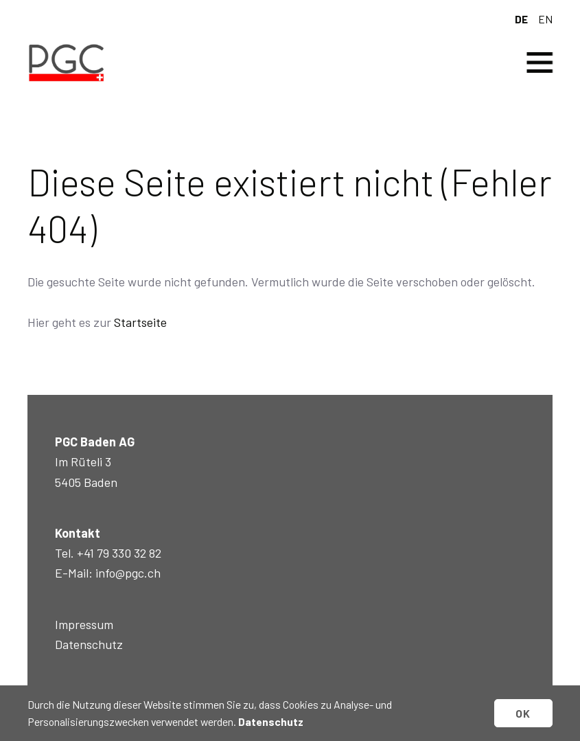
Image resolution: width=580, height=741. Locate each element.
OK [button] (523, 713)
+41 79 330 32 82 (119, 552)
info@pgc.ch (128, 572)
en (545, 18)
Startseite (140, 322)
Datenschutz (89, 644)
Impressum (84, 624)
